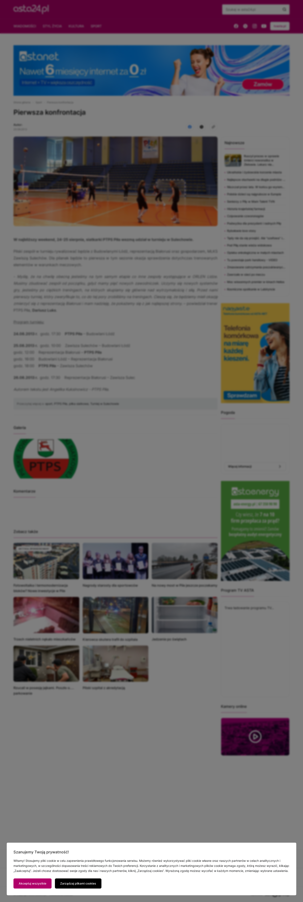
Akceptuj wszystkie (32, 883)
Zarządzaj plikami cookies (78, 883)
